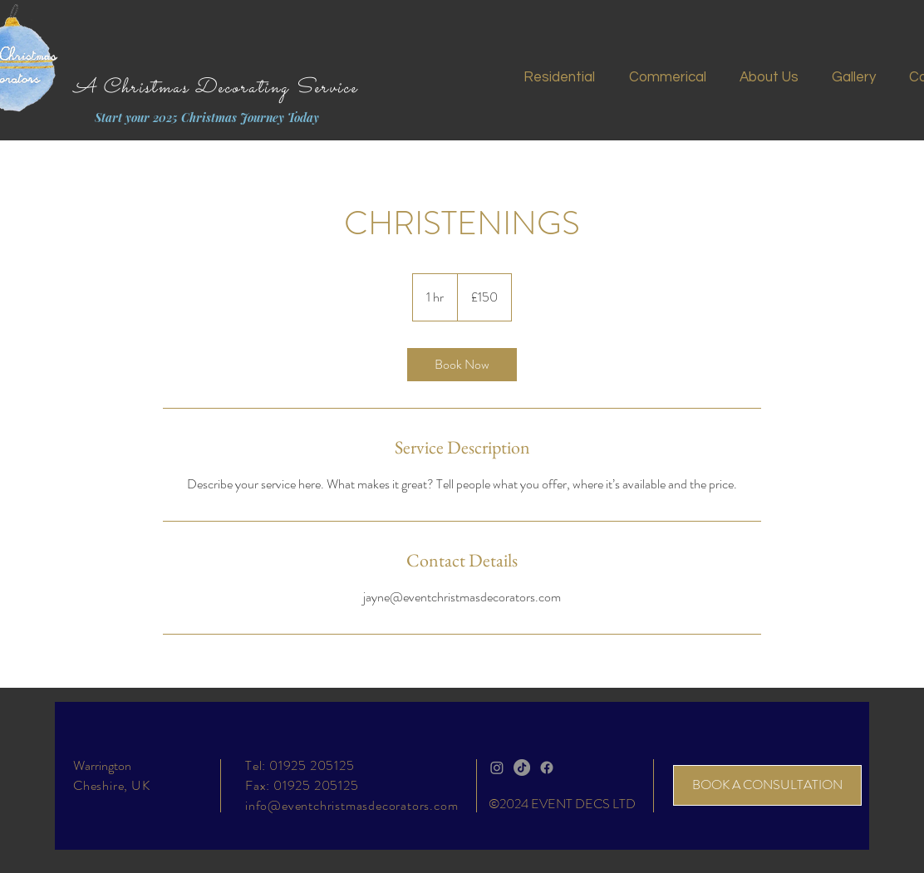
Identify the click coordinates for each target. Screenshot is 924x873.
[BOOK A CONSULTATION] (767, 785)
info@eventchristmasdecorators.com (351, 805)
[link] (462, 364)
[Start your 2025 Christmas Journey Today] (206, 117)
